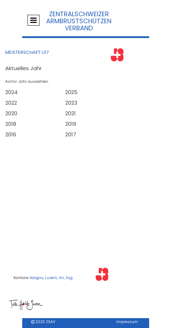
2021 (70, 113)
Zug (69, 277)
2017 (70, 134)
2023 (71, 102)
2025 (71, 92)
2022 (11, 102)
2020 (11, 113)
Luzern (51, 277)
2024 (11, 92)
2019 (70, 124)
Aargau (36, 277)
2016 (10, 134)
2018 (10, 124)
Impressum (127, 321)
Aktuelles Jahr (23, 68)
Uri (61, 277)
